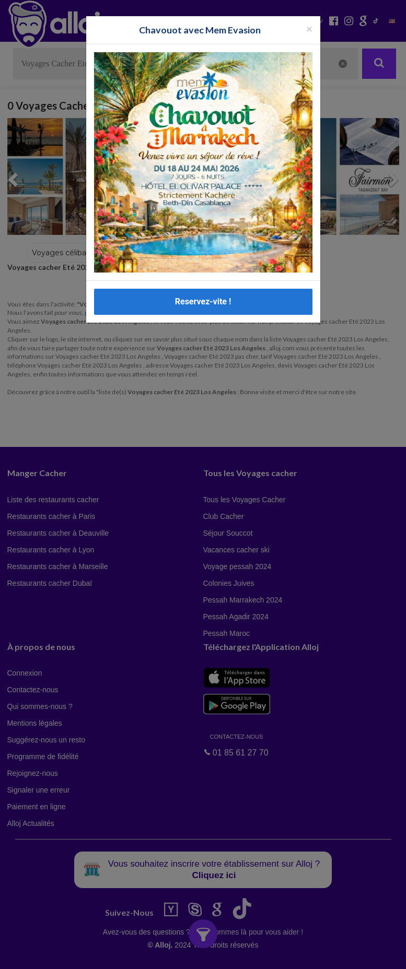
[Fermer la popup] (309, 28)
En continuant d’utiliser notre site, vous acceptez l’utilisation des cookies (112, 953)
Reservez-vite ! (203, 301)
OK (230, 954)
